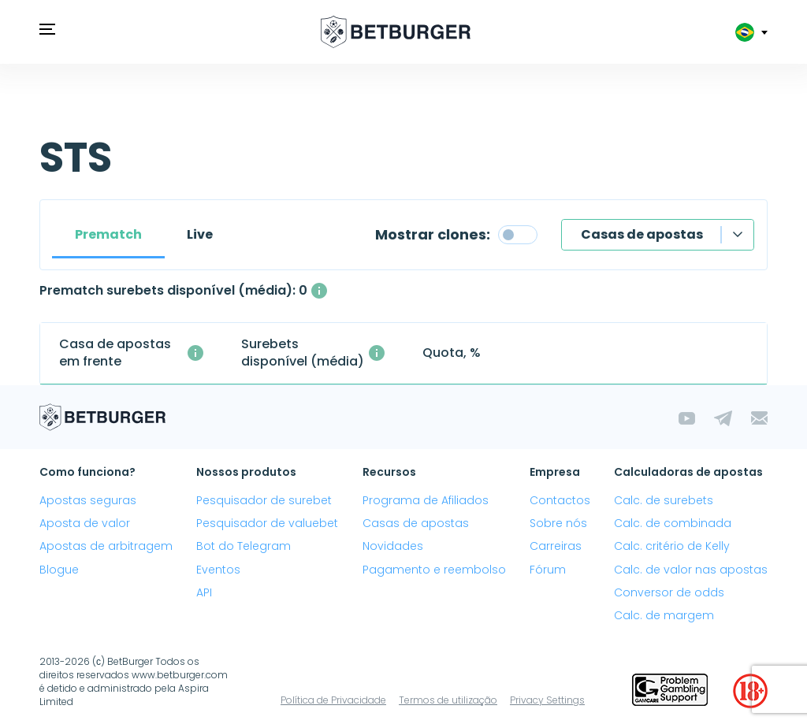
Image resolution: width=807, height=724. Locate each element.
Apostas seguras (87, 500)
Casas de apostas (642, 234)
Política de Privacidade (333, 700)
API (204, 592)
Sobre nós (558, 523)
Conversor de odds (669, 592)
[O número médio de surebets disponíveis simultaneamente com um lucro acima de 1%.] (319, 291)
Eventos (218, 569)
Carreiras (556, 546)
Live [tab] (200, 234)
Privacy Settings (547, 700)
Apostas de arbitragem (106, 546)
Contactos (560, 500)
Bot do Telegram (243, 546)
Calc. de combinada (672, 523)
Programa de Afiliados (426, 500)
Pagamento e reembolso (434, 569)
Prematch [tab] (108, 234)
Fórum (548, 569)
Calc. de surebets (663, 500)
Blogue (59, 569)
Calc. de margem (664, 615)
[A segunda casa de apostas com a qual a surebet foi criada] (195, 353)
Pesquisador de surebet (264, 500)
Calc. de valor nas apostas (691, 569)
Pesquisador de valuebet (267, 523)
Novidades (393, 546)
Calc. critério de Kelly (672, 546)
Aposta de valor (84, 523)
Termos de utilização (448, 700)
